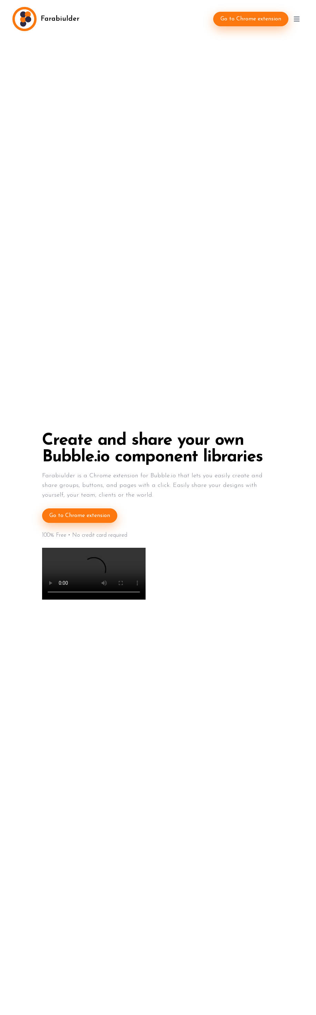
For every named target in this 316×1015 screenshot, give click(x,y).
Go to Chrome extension (250, 19)
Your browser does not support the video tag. (94, 574)
